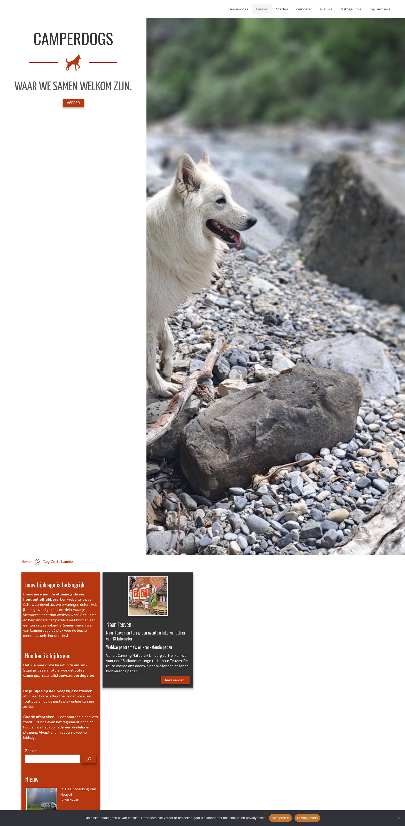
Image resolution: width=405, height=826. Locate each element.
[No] (398, 818)
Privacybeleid (307, 818)
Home (26, 561)
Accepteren (280, 818)
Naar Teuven (118, 624)
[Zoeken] (89, 759)
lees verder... (175, 680)
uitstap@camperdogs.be (72, 675)
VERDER (73, 102)
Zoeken (31, 750)
